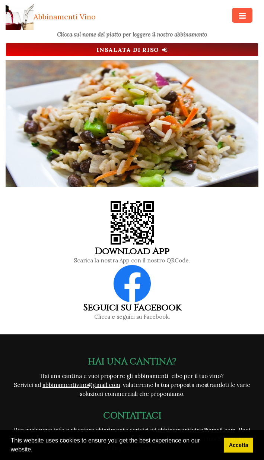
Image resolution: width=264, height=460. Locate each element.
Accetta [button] (238, 445)
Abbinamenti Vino (65, 16)
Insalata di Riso (132, 49)
